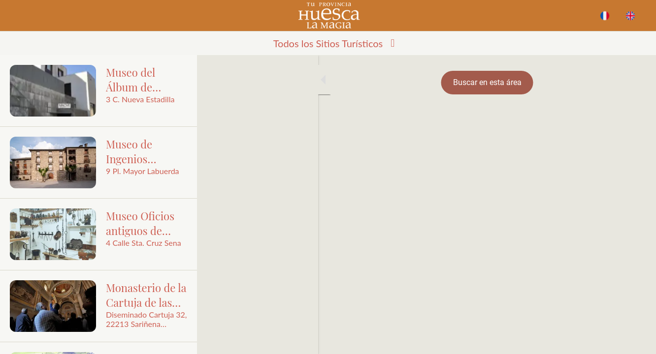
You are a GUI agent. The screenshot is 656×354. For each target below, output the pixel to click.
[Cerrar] (16, 16)
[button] (328, 43)
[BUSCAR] (605, 16)
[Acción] (630, 16)
